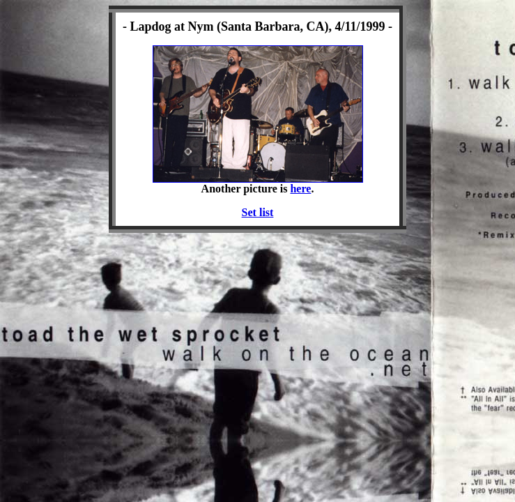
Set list (258, 212)
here (300, 189)
